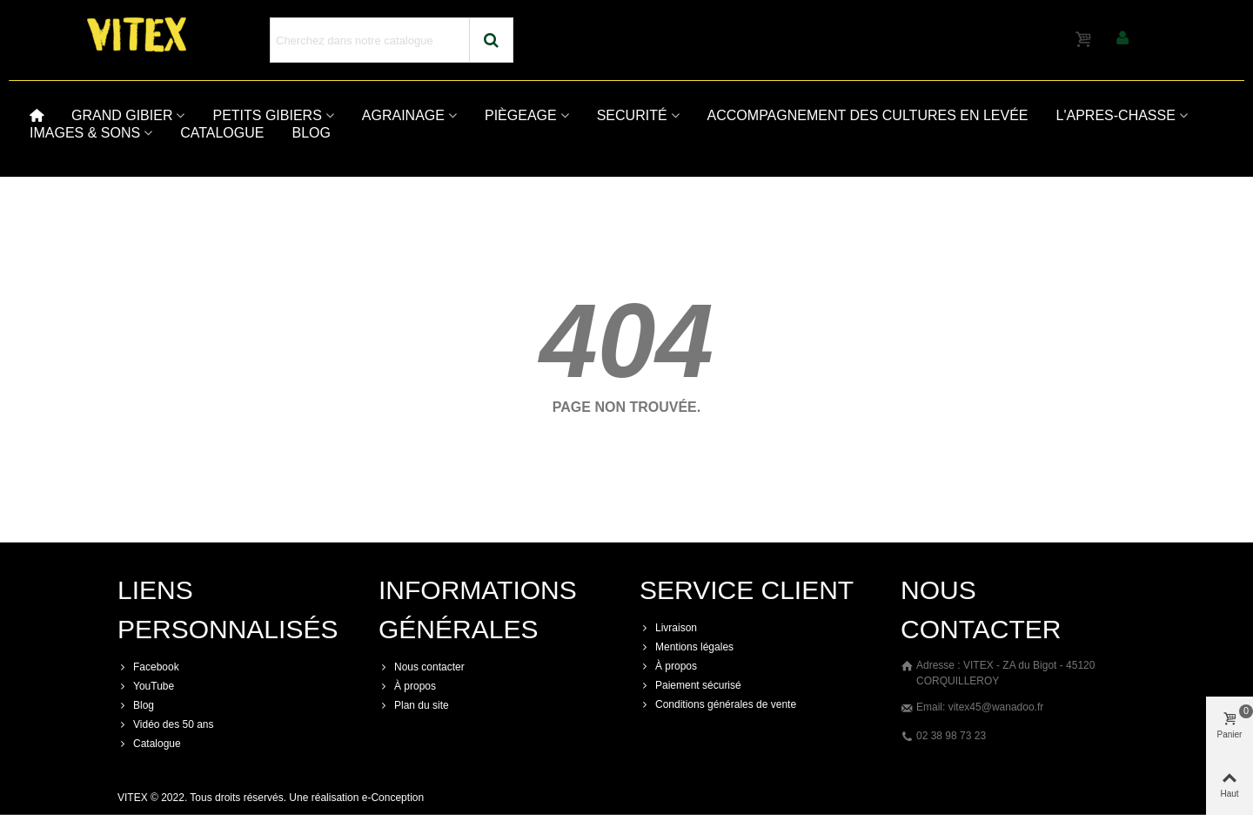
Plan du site (414, 705)
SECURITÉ (632, 115)
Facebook (148, 667)
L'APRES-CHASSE (1116, 115)
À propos (407, 686)
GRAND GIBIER (121, 115)
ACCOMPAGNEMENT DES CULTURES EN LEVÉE (868, 115)
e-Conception (393, 797)
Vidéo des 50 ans (165, 724)
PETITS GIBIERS (266, 115)
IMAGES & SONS (85, 132)
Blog (135, 705)
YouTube (145, 686)
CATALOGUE (222, 132)
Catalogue (149, 743)
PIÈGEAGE (521, 115)
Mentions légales (687, 647)
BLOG (310, 132)
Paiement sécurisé (690, 685)
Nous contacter (422, 667)
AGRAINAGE (403, 115)
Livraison (668, 628)
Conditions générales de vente (718, 704)
